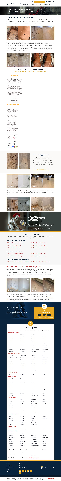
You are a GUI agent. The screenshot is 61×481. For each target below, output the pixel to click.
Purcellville (33, 407)
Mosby (32, 393)
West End (44, 447)
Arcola (10, 401)
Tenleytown (44, 441)
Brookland (11, 443)
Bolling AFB (11, 439)
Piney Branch (33, 455)
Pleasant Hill (44, 433)
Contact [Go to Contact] (52, 4)
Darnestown (22, 343)
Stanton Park (44, 439)
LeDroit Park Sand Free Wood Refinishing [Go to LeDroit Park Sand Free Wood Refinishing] (18, 262)
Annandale (11, 380)
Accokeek (11, 355)
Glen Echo (33, 334)
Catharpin (11, 420)
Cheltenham (22, 357)
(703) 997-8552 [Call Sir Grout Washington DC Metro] (50, 2)
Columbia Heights (12, 449)
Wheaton (44, 351)
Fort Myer (22, 374)
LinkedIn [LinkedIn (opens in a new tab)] (31, 471)
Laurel (32, 359)
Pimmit (43, 382)
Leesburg (22, 409)
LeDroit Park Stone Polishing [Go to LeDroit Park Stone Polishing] (39, 256)
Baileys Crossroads (12, 382)
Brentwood (11, 370)
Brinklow (10, 347)
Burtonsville (11, 351)
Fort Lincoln (22, 443)
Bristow (10, 416)
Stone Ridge (44, 401)
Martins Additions (34, 343)
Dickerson (22, 347)
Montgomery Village (35, 345)
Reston (43, 384)
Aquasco (11, 359)
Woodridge (44, 449)
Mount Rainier (33, 363)
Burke (10, 384)
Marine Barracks (34, 439)
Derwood (22, 345)
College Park (22, 361)
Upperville (44, 403)
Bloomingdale (11, 437)
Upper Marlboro (45, 361)
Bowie (10, 366)
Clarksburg (22, 338)
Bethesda (11, 343)
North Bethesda (34, 347)
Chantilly (10, 389)
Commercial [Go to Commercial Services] (32, 4)
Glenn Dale (22, 368)
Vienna (43, 395)
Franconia (22, 389)
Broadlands (11, 409)
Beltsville (10, 361)
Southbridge (33, 422)
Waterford (44, 405)
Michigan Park (34, 443)
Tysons (43, 393)
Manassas (22, 424)
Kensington (33, 338)
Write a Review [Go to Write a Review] (32, 1)
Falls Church (22, 382)
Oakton (43, 380)
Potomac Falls (34, 405)
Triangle (44, 416)
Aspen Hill (11, 336)
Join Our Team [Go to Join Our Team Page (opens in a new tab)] (23, 468)
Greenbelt (22, 370)
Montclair (33, 416)
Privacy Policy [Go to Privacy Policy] (38, 478)
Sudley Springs (34, 424)
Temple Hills (44, 359)
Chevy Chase (22, 336)
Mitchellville (33, 361)
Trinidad (44, 443)
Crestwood (11, 451)
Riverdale (33, 368)
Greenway (22, 393)
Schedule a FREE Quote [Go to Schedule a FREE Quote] (39, 1)
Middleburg (33, 399)
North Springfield (34, 395)
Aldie (10, 399)
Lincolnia (33, 382)
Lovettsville (22, 412)
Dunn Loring (11, 393)
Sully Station (44, 391)
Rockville (44, 341)
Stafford (44, 428)
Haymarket (22, 420)
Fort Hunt (22, 387)
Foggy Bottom (23, 441)
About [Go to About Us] (41, 4)
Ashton (10, 334)
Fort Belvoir (22, 384)
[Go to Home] (14, 4)
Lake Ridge (22, 422)
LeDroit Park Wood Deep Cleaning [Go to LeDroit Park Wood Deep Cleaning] (41, 262)
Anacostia (11, 435)
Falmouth (11, 428)
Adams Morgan (12, 433)
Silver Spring (44, 345)
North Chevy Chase (35, 349)
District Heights (23, 363)
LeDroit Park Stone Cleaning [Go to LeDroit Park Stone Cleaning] (15, 253)
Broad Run (11, 418)
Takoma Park (45, 349)
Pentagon (33, 374)
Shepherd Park (45, 437)
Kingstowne (33, 380)
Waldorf (44, 363)
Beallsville (11, 341)
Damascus (22, 341)
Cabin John (22, 334)
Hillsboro (21, 405)
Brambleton (11, 407)
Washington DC (45, 445)
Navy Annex (33, 448)
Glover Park (22, 453)
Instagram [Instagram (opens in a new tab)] (20, 471)
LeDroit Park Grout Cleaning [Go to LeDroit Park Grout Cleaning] (39, 243)
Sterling (43, 399)
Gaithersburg (22, 349)
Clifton (10, 391)
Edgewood (22, 435)
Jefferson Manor (34, 378)
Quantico (33, 420)
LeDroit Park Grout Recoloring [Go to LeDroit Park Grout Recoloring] (15, 243)
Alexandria (11, 378)
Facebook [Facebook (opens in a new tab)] (23, 471)
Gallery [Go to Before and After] (37, 4)
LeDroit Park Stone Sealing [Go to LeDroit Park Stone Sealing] (39, 253)
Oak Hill (43, 378)
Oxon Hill (32, 366)
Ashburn (10, 403)
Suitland (44, 355)
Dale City (10, 424)
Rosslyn (43, 374)
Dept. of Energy (12, 453)
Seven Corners (45, 387)
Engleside (11, 395)
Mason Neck (33, 387)
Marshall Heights (34, 441)
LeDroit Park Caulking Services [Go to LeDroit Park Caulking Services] (40, 248)
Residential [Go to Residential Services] (25, 4)
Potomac (44, 338)
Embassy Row (23, 437)
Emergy (21, 439)
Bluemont (11, 405)
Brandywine (11, 368)
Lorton (32, 384)
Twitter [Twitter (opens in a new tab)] (25, 471)
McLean (32, 389)
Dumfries (22, 416)
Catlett (10, 422)
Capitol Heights (23, 355)
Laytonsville (33, 341)
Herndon (22, 395)
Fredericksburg (23, 428)
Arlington (10, 374)
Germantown (22, 351)
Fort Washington (23, 366)
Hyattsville (33, 355)
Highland (33, 336)
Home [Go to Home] (8, 464)
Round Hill (33, 409)
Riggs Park (44, 435)
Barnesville (11, 338)
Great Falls (22, 391)
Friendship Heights (23, 449)
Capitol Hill (11, 445)
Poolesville (44, 336)
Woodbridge (44, 418)
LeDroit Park (33, 435)
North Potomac (34, 351)
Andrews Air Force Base (13, 357)
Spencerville (44, 347)
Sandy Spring (45, 343)
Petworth (33, 452)
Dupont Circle (22, 433)
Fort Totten (22, 447)
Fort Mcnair (22, 445)
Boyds (10, 345)
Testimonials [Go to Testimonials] (47, 4)
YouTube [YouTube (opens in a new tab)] (28, 471)
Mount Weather (34, 401)
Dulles (21, 399)
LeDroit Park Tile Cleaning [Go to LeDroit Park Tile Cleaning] (38, 245)
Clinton (21, 359)
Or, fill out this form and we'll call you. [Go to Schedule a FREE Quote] (44, 317)
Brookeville (11, 349)
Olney (43, 334)
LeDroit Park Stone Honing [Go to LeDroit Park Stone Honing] (15, 256)
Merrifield (33, 391)
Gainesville (22, 418)
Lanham (32, 357)
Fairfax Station (23, 380)
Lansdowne (22, 407)
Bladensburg (11, 363)
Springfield (44, 389)
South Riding (33, 412)
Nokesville (33, 418)
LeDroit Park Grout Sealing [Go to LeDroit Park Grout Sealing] (15, 245)
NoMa (32, 450)
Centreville (11, 387)
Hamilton (22, 403)
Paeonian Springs (34, 403)
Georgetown (22, 451)
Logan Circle (33, 437)
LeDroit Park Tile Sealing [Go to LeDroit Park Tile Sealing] (14, 248)
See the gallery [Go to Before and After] (41, 169)
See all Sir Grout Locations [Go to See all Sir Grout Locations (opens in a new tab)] (32, 458)
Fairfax (21, 378)
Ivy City (32, 433)
